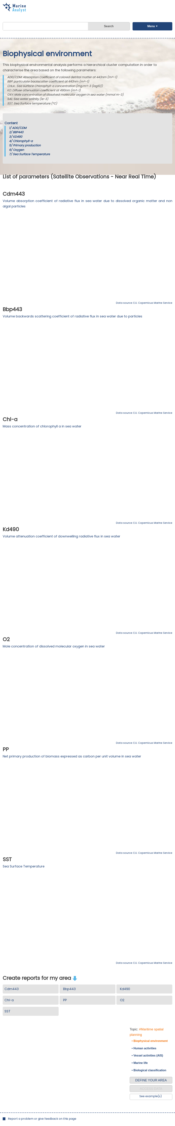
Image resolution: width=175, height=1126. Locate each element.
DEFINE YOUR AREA (151, 1080)
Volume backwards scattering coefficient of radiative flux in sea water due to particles (72, 316)
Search (108, 26)
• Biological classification (149, 1070)
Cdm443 (11, 989)
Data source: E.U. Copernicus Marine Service (144, 303)
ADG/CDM (19, 128)
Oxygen (18, 150)
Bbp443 (69, 989)
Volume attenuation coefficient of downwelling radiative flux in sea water (61, 536)
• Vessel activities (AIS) (147, 1055)
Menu (151, 26)
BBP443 (18, 132)
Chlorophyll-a (23, 141)
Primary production (27, 145)
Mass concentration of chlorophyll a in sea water (42, 426)
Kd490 (125, 989)
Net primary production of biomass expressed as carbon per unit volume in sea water (72, 756)
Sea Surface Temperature (31, 154)
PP (65, 1000)
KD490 (17, 137)
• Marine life (140, 1062)
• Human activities (144, 1048)
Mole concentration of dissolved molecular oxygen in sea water (54, 646)
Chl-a (9, 1000)
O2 (122, 1000)
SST (7, 1011)
